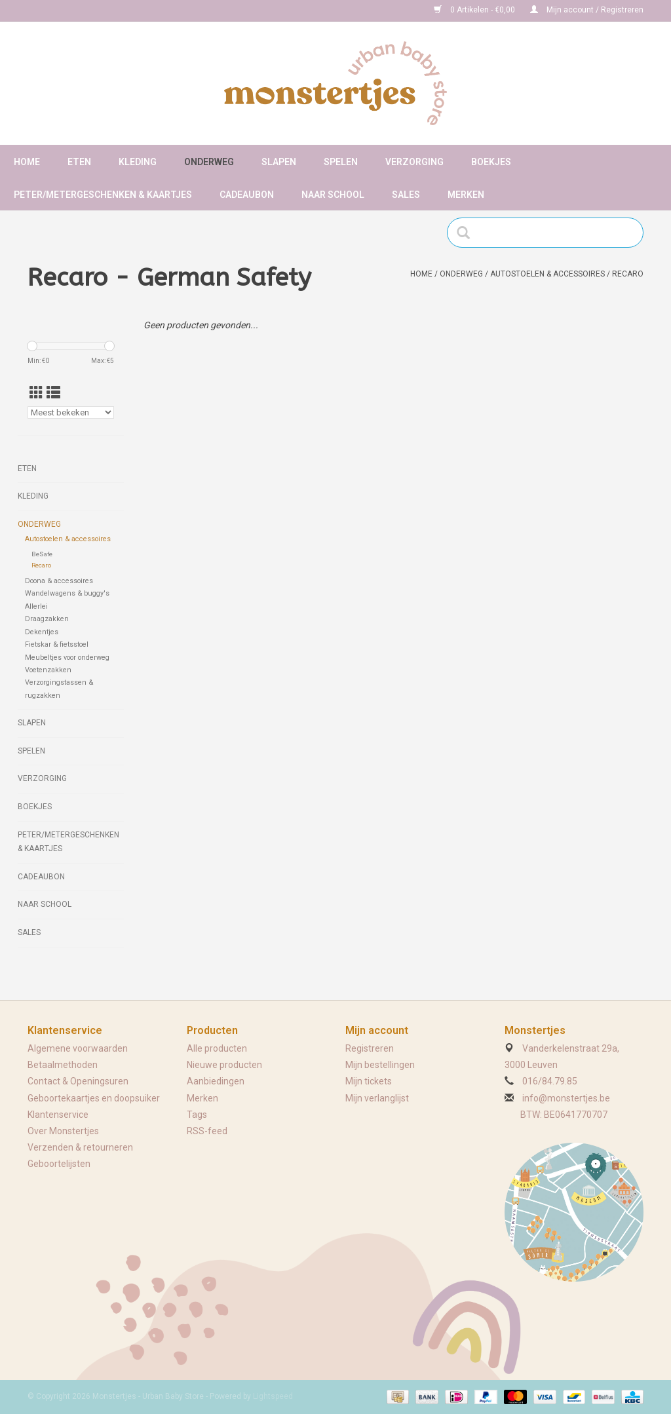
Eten (79, 162)
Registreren (369, 1048)
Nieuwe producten (224, 1065)
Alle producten (217, 1048)
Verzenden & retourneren (80, 1147)
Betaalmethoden (63, 1065)
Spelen (341, 162)
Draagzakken (47, 619)
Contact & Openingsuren (78, 1081)
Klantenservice (58, 1114)
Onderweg (209, 162)
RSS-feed (207, 1131)
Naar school (332, 194)
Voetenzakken (48, 670)
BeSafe (41, 554)
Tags (197, 1114)
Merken (466, 194)
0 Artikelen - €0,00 (475, 9)
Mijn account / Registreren (586, 9)
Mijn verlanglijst (377, 1098)
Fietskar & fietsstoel (56, 644)
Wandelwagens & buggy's (67, 593)
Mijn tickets (368, 1081)
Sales (406, 194)
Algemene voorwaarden (78, 1048)
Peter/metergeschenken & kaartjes (103, 194)
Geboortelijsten (59, 1163)
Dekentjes (41, 632)
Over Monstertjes (63, 1131)
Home (27, 162)
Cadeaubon (247, 194)
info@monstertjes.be (566, 1098)
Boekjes (491, 162)
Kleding (138, 162)
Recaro (627, 273)
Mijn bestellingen (380, 1065)
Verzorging (414, 162)
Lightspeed (273, 1396)
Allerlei (36, 606)
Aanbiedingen (215, 1081)
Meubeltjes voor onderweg (67, 657)
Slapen (278, 162)
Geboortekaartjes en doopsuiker (94, 1098)
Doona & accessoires (59, 581)
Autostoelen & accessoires (547, 273)
